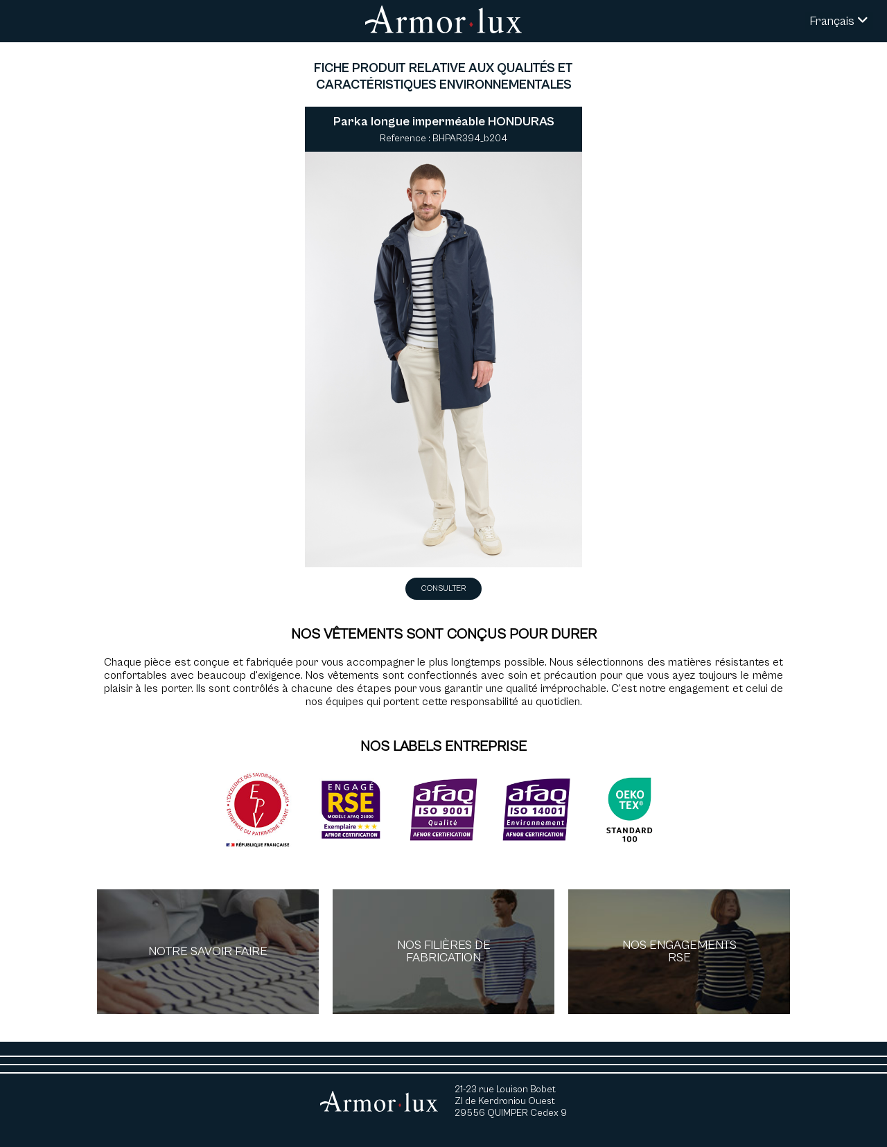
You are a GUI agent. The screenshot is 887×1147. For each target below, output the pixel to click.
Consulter (443, 588)
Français (838, 21)
